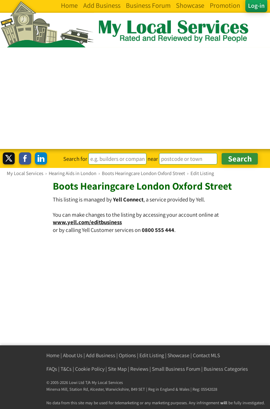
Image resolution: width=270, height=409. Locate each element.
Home (53, 355)
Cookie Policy (90, 369)
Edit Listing (151, 355)
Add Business (100, 355)
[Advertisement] (135, 98)
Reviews (139, 369)
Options (127, 355)
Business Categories (226, 369)
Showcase (178, 355)
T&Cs (66, 369)
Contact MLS (206, 355)
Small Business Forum (176, 369)
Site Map (117, 369)
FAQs (51, 369)
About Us (73, 355)
